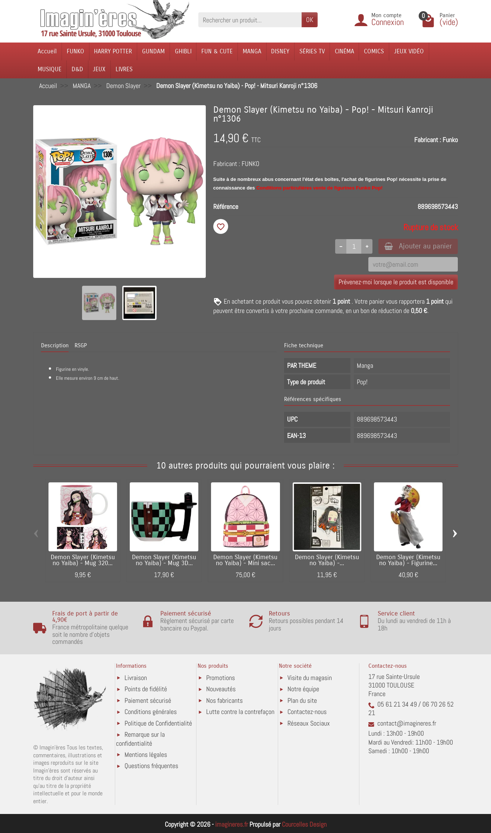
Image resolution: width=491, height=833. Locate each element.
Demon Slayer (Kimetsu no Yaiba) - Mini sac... (245, 560)
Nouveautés (221, 689)
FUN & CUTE (217, 51)
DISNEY (280, 51)
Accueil (47, 51)
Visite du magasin (309, 677)
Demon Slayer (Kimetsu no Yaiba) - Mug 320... (83, 560)
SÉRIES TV (312, 51)
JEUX (99, 69)
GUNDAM (153, 51)
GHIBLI (183, 51)
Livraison (136, 677)
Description (55, 345)
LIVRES (124, 69)
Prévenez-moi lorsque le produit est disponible (396, 282)
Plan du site (302, 700)
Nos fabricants (224, 700)
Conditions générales (151, 711)
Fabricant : (427, 139)
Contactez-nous (307, 711)
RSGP (81, 345)
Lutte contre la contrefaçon (240, 711)
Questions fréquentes (151, 765)
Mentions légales (146, 754)
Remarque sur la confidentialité (140, 739)
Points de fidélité (146, 689)
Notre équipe (303, 689)
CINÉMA (344, 51)
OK (309, 19)
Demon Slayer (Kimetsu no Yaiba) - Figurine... (408, 560)
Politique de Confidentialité (158, 723)
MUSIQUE (50, 69)
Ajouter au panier (418, 246)
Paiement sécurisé (148, 700)
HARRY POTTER (113, 51)
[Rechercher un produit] (250, 19)
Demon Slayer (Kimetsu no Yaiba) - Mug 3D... (164, 560)
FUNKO (75, 51)
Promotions (220, 677)
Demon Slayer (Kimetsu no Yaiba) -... (327, 560)
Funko (450, 139)
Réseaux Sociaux (308, 723)
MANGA (252, 51)
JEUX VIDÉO (409, 51)
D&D (77, 69)
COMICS (374, 51)
